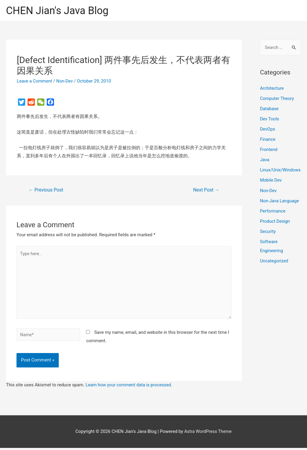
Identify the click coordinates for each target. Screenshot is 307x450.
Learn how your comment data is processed (129, 387)
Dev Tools (269, 119)
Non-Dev (65, 81)
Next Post (205, 190)
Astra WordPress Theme (208, 433)
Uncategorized (274, 268)
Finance (268, 139)
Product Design (275, 229)
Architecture (272, 88)
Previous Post (46, 190)
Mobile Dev (271, 188)
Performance (273, 219)
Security (268, 239)
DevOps (267, 129)
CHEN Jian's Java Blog (58, 11)
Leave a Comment (35, 81)
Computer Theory (277, 98)
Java (265, 159)
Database (269, 108)
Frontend (269, 149)
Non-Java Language (280, 209)
